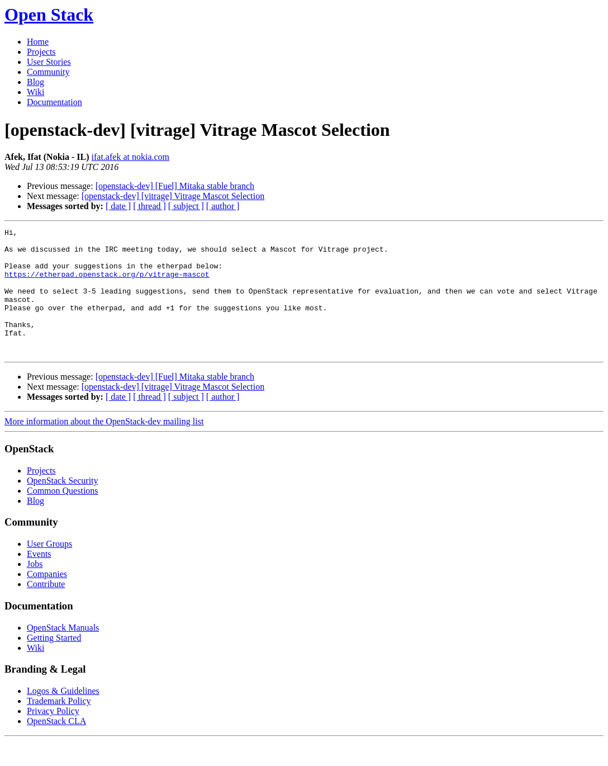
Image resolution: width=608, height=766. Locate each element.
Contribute (46, 609)
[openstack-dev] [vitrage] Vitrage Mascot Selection (173, 196)
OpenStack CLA (56, 746)
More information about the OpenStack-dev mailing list (103, 446)
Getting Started (54, 663)
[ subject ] (186, 206)
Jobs (34, 589)
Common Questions (62, 516)
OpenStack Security (62, 505)
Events (39, 579)
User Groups (49, 569)
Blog (35, 82)
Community (48, 72)
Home (38, 41)
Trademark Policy (59, 726)
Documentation (54, 102)
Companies (47, 599)
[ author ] (223, 206)
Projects (41, 51)
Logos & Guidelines (63, 716)
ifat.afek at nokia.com (131, 157)
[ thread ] (149, 206)
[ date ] (118, 206)
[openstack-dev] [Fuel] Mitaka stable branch (175, 186)
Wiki (35, 92)
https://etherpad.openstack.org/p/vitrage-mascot (107, 284)
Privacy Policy (53, 736)
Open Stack (48, 14)
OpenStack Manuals (63, 653)
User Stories (49, 62)
